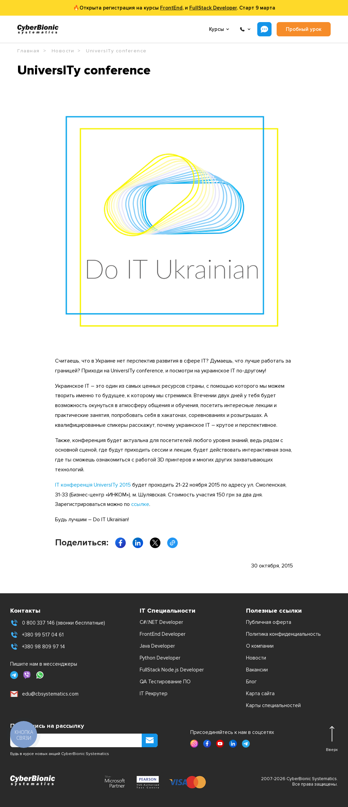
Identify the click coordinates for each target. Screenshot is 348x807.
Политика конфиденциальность (283, 634)
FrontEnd (171, 8)
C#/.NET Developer (161, 622)
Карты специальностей (273, 705)
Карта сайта (260, 693)
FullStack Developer (213, 8)
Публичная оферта (268, 622)
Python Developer (160, 658)
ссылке (140, 504)
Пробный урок (303, 29)
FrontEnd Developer (163, 634)
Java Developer (157, 646)
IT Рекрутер (154, 693)
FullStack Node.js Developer (172, 670)
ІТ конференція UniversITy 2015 (93, 484)
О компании (260, 646)
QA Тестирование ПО (165, 682)
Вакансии (257, 670)
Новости (256, 658)
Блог (251, 682)
